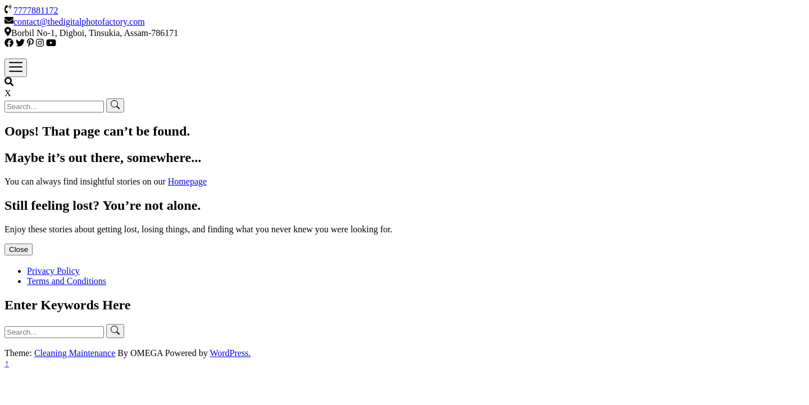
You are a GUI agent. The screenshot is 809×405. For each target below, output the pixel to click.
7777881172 (35, 10)
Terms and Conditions (66, 281)
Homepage (187, 181)
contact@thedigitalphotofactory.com (79, 21)
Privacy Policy (53, 271)
